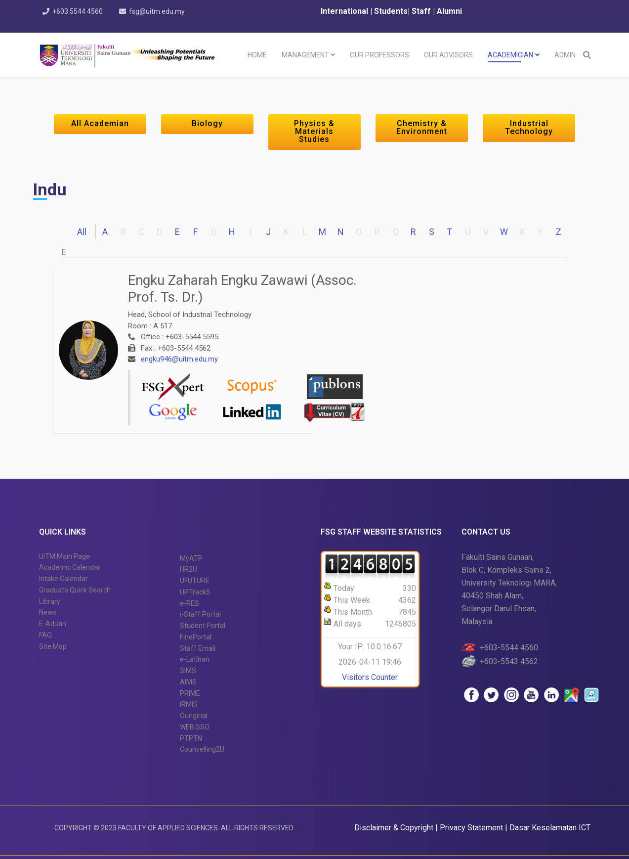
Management (305, 55)
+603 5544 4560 (78, 11)
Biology (207, 123)
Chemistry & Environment (421, 127)
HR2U (188, 569)
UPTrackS (195, 592)
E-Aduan (52, 624)
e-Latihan (195, 659)
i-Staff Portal (200, 614)
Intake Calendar (63, 579)
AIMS (188, 682)
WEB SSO (195, 727)
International (345, 11)
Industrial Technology (529, 127)
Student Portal (202, 626)
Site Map (53, 646)
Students (390, 11)
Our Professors (379, 55)
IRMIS (189, 704)
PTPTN (191, 738)
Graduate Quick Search (75, 590)
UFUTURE (195, 581)
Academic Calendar (69, 567)
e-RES (189, 603)
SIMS (188, 671)
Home (257, 55)
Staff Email (197, 648)
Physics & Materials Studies (314, 131)
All (81, 231)
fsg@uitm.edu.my (157, 11)
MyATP (191, 558)
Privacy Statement (472, 827)
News (47, 612)
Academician (510, 55)
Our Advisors (448, 55)
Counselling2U (202, 749)
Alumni (449, 11)
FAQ (45, 635)
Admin (565, 55)
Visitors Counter (370, 677)
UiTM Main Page (64, 556)
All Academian (100, 123)
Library (49, 601)
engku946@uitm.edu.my (179, 359)
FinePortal (195, 637)
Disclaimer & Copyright (393, 827)
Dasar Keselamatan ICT (549, 827)
